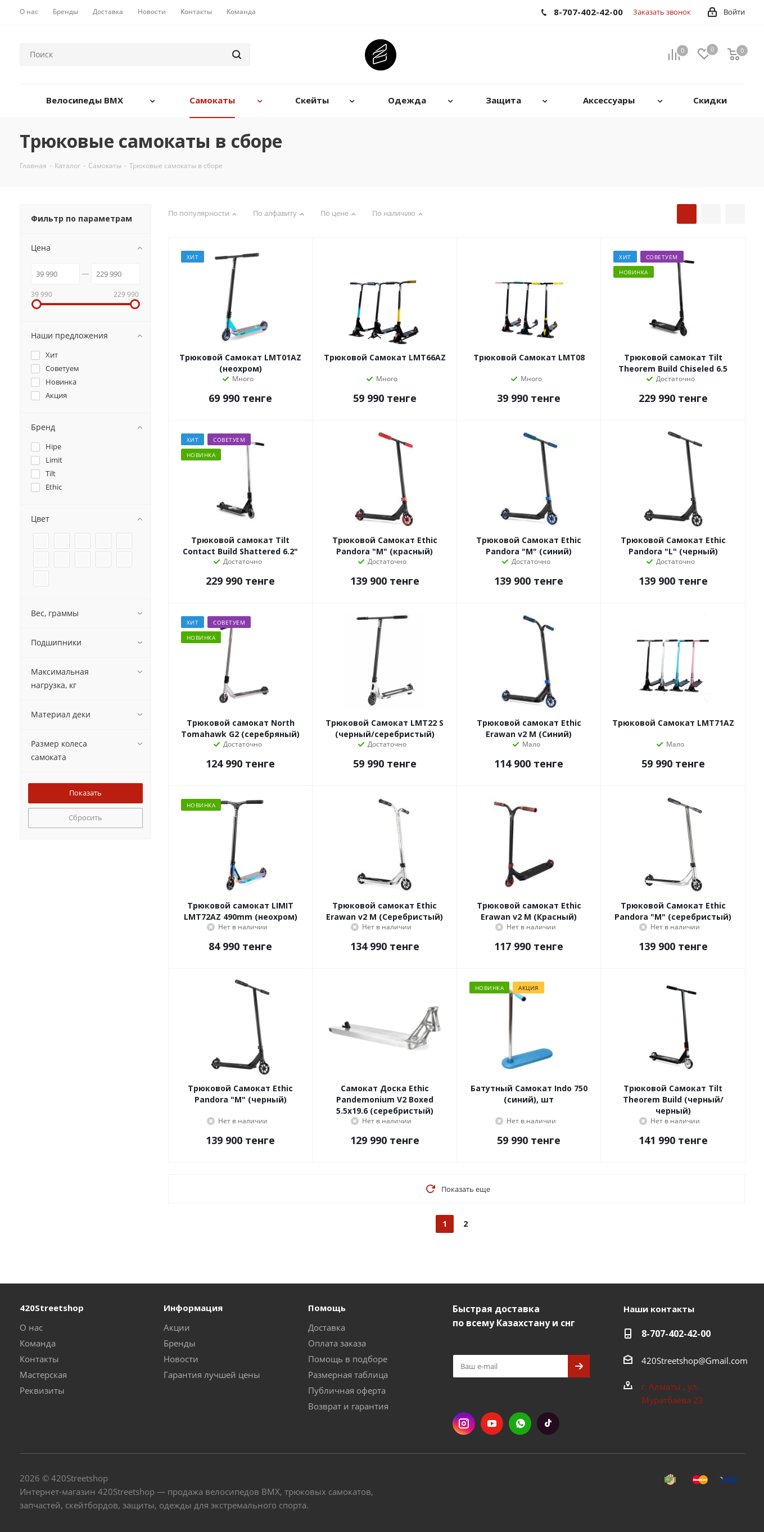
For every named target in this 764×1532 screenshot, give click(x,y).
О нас (31, 1327)
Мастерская (43, 1374)
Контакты (39, 1358)
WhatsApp (520, 1423)
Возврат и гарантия (348, 1406)
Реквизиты (42, 1390)
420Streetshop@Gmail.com (694, 1360)
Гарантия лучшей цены (212, 1374)
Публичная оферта (347, 1390)
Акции (177, 1327)
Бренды (180, 1343)
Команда (38, 1343)
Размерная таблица (348, 1374)
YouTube (492, 1423)
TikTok (548, 1423)
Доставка (326, 1327)
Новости (181, 1358)
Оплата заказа (337, 1343)
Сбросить (85, 817)
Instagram (464, 1423)
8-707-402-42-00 (676, 1333)
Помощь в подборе (347, 1358)
